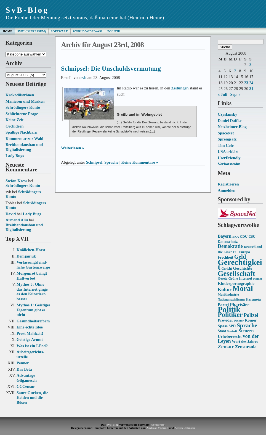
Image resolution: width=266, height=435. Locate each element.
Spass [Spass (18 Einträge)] (223, 326)
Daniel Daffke (229, 120)
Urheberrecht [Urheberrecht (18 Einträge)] (230, 336)
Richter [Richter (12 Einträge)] (239, 320)
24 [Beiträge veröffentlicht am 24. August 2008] (251, 83)
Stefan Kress (16, 181)
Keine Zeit (14, 120)
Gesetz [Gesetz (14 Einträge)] (222, 278)
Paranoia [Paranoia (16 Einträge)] (253, 299)
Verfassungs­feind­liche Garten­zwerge (33, 264)
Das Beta (24, 369)
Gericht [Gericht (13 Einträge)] (226, 268)
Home (7, 31)
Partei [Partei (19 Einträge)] (223, 304)
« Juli (222, 94)
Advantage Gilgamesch (27, 378)
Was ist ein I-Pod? (32, 346)
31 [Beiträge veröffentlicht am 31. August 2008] (251, 88)
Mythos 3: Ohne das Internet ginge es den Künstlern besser (32, 291)
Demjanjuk (26, 256)
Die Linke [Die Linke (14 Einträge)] (225, 252)
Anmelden (226, 190)
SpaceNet (226, 133)
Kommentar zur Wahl (24, 138)
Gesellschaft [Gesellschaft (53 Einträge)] (236, 274)
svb (83, 77)
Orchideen (14, 126)
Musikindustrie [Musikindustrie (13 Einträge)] (228, 294)
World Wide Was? (87, 31)
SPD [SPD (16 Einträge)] (232, 326)
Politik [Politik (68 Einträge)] (229, 309)
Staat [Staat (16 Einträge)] (222, 331)
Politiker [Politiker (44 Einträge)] (230, 314)
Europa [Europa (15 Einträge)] (244, 252)
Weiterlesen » (72, 148)
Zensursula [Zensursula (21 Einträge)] (246, 346)
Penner (23, 363)
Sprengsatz (227, 139)
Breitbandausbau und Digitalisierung (24, 147)
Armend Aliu (17, 220)
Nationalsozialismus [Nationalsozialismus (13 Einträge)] (231, 299)
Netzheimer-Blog (232, 126)
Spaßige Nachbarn (21, 132)
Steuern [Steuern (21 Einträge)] (246, 330)
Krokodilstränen (20, 95)
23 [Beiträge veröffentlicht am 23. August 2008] (246, 83)
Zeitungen (179, 88)
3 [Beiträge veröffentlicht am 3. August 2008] (250, 65)
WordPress (157, 424)
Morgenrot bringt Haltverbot (32, 275)
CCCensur (26, 386)
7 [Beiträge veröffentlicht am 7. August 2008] (235, 71)
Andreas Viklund (157, 427)
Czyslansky (227, 114)
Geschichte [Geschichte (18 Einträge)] (242, 268)
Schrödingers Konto (23, 107)
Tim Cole (226, 145)
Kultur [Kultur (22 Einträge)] (225, 289)
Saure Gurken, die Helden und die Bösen (32, 398)
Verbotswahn (229, 164)
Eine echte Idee (30, 327)
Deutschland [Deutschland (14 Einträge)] (253, 247)
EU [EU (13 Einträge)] (235, 252)
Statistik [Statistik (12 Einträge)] (232, 331)
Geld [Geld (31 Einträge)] (240, 257)
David (11, 214)
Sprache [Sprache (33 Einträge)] (247, 325)
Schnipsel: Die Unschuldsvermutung (111, 68)
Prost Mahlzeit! (30, 333)
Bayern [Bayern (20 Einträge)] (225, 236)
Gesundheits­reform (33, 321)
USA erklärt (228, 151)
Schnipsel (94, 162)
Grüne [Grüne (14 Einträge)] (233, 278)
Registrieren (228, 184)
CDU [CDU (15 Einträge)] (244, 236)
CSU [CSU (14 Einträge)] (252, 236)
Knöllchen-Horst (31, 250)
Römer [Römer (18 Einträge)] (251, 320)
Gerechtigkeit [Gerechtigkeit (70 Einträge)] (240, 265)
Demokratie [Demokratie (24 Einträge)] (230, 246)
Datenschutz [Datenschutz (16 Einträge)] (228, 242)
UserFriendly (229, 158)
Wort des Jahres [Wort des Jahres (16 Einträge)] (245, 341)
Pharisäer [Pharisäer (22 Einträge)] (239, 304)
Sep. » (235, 94)
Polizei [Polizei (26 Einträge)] (251, 315)
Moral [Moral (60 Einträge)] (243, 288)
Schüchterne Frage (22, 114)
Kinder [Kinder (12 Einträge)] (257, 278)
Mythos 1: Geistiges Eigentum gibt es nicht (33, 310)
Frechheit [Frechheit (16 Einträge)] (225, 257)
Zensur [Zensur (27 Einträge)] (226, 346)
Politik (113, 31)
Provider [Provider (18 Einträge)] (225, 320)
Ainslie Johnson (185, 427)
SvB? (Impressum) (31, 31)
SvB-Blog (27, 10)
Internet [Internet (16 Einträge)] (245, 278)
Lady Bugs (15, 155)
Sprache (111, 162)
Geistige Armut (30, 339)
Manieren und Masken (25, 101)
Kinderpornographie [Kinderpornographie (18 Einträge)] (236, 283)
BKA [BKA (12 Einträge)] (235, 236)
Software (59, 31)
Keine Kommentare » (139, 162)
